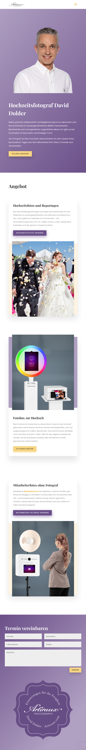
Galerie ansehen (20, 152)
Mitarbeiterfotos (31, 491)
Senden (75, 706)
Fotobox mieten (24, 449)
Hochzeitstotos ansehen (29, 233)
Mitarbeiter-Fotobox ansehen (32, 513)
